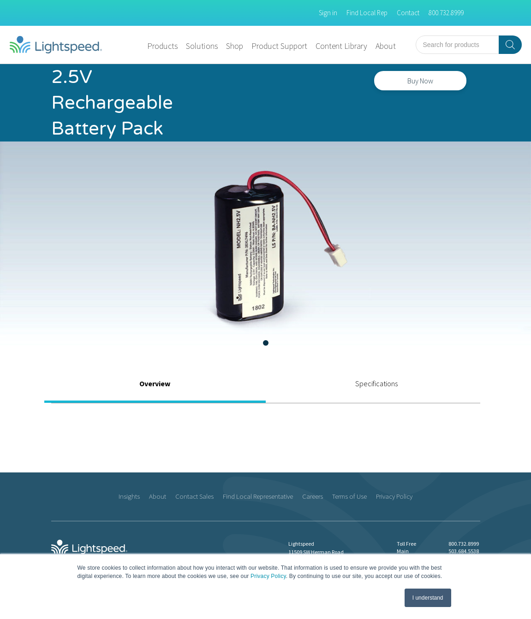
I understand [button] (427, 598)
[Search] (510, 44)
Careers (312, 496)
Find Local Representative (258, 496)
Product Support (279, 46)
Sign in (328, 12)
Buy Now (420, 80)
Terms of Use (349, 496)
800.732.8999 (446, 12)
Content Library (341, 46)
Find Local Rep (367, 12)
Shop (234, 46)
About (386, 46)
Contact (408, 12)
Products (162, 46)
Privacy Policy (268, 576)
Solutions (202, 46)
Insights (129, 496)
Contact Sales (194, 496)
